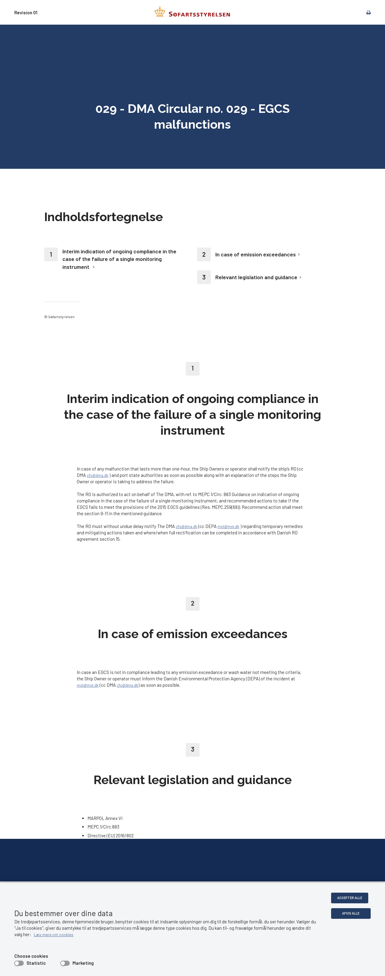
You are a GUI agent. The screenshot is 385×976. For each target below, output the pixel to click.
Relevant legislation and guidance (256, 277)
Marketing (83, 963)
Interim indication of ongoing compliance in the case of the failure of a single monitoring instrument (119, 259)
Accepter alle (350, 898)
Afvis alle (350, 914)
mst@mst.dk (234, 526)
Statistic (36, 963)
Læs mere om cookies (62, 934)
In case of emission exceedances (255, 254)
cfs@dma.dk (99, 475)
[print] (365, 12)
